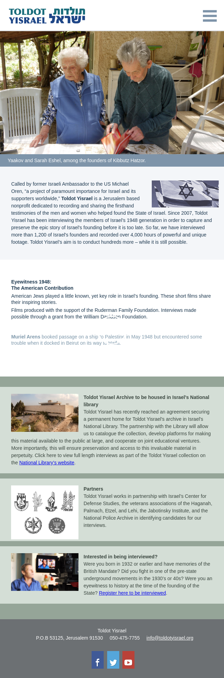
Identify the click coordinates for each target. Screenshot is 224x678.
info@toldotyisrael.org (170, 638)
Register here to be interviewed (132, 593)
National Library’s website (46, 462)
